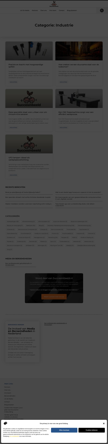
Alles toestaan (64, 430)
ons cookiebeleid (14, 436)
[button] (104, 423)
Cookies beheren (92, 430)
